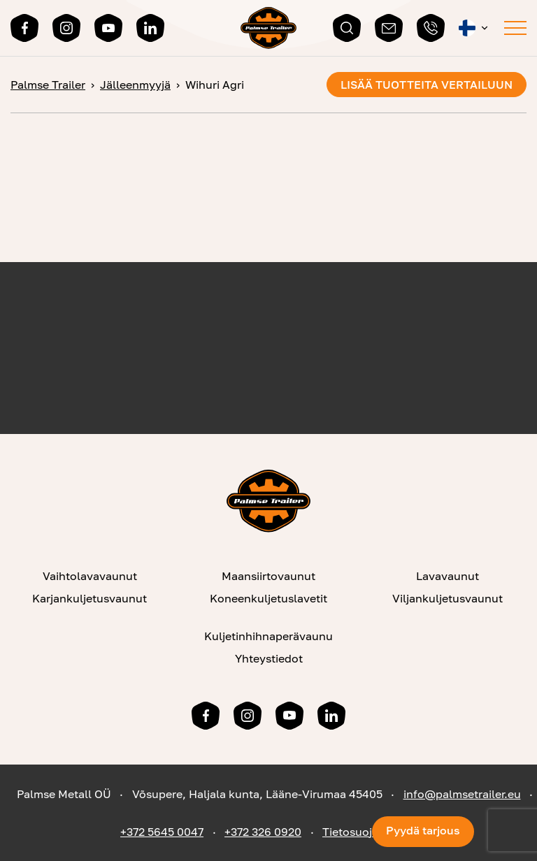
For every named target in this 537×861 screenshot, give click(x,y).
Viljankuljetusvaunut (447, 598)
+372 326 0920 (262, 832)
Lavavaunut (447, 576)
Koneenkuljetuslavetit (268, 598)
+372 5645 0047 (161, 832)
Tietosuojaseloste (369, 832)
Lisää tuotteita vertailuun (427, 85)
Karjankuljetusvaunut (89, 598)
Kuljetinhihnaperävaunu (268, 636)
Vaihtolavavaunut (90, 576)
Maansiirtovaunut (268, 576)
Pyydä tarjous (423, 830)
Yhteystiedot (269, 658)
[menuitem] (474, 28)
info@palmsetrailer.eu (462, 794)
